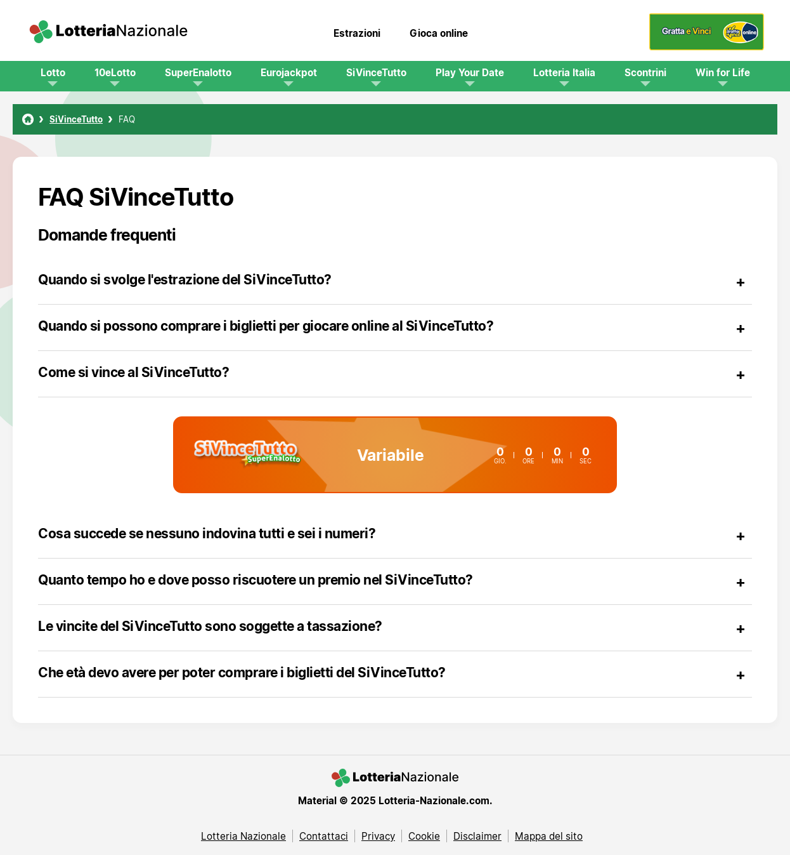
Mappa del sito (549, 836)
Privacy (378, 836)
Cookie (424, 836)
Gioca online (439, 33)
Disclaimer (477, 836)
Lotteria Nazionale (243, 836)
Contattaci (323, 836)
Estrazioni (356, 33)
